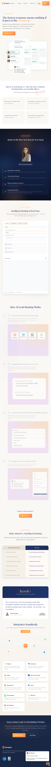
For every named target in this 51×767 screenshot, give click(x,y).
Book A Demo (45, 3)
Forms (25, 223)
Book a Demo (9, 33)
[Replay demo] (46, 258)
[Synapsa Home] (5, 3)
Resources (33, 3)
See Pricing (32, 735)
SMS (19, 223)
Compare (25, 3)
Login (39, 3)
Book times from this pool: (9, 235)
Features (12, 3)
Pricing (19, 3)
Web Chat (13, 223)
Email (7, 223)
